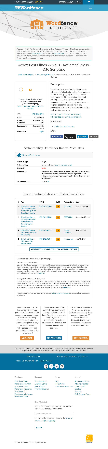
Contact (78, 389)
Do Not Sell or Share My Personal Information (34, 361)
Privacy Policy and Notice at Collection (72, 356)
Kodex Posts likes (31, 154)
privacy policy (49, 421)
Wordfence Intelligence (24, 394)
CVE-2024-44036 (45, 217)
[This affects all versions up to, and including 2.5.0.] (48, 181)
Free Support (40, 386)
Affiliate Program (81, 384)
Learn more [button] (27, 338)
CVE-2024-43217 (45, 230)
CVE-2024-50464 (45, 206)
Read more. (41, 273)
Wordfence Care (21, 386)
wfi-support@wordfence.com (61, 293)
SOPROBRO (68, 217)
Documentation (41, 381)
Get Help (39, 2)
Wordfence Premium (23, 384)
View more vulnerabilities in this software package (54, 249)
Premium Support (42, 389)
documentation (37, 53)
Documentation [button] (81, 338)
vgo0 (42, 131)
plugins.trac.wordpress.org (64, 126)
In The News (60, 384)
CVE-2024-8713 (38, 114)
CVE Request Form (82, 394)
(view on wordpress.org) (63, 165)
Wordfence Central (22, 397)
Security (78, 391)
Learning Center (41, 384)
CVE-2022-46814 (45, 239)
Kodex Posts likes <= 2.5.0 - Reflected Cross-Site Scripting (29, 232)
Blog (56, 381)
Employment (80, 386)
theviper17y (68, 206)
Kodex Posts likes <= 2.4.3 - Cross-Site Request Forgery (28, 241)
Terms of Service (33, 356)
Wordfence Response (23, 389)
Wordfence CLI (20, 391)
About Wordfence (82, 381)
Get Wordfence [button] (54, 338)
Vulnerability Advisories (64, 386)
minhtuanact (68, 239)
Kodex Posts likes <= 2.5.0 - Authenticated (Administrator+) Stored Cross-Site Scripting (28, 221)
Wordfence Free (21, 381)
